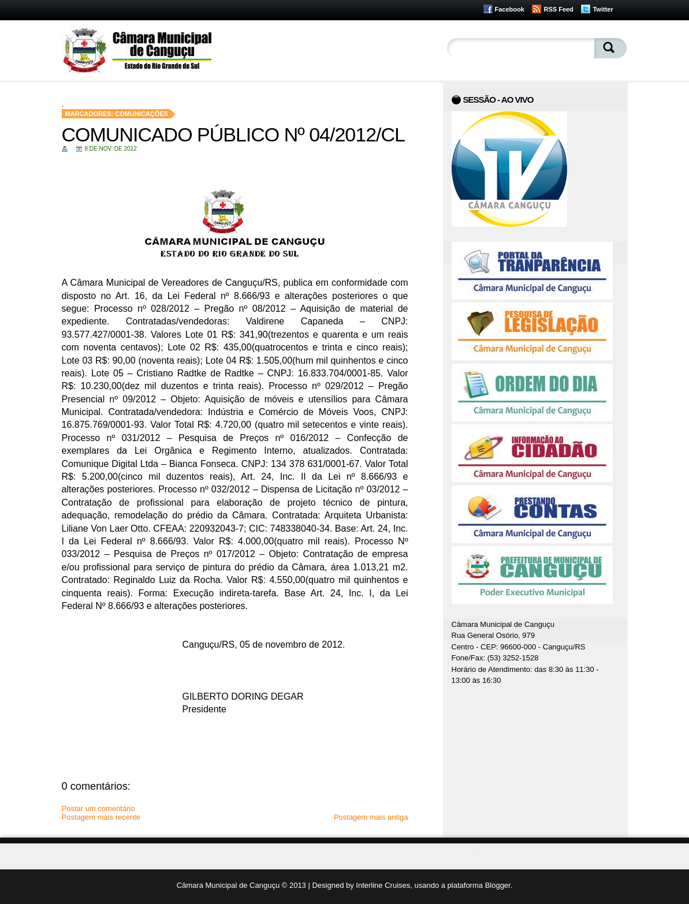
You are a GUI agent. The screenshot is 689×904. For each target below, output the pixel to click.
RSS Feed (558, 9)
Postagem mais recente (101, 817)
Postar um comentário (98, 808)
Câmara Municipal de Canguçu (228, 885)
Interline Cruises (383, 885)
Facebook (509, 9)
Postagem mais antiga (371, 817)
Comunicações (141, 113)
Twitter (603, 9)
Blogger (498, 885)
